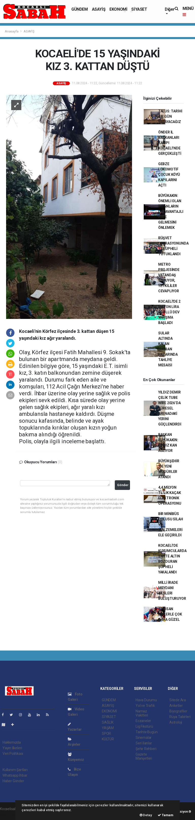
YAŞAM (108, 728)
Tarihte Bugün (147, 732)
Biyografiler (178, 711)
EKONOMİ (118, 9)
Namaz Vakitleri (142, 713)
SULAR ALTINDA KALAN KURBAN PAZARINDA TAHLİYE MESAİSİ (168, 349)
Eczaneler (143, 721)
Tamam (165, 815)
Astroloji (175, 722)
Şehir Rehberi (146, 749)
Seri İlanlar (144, 743)
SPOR (106, 733)
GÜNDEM (79, 9)
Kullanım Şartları (15, 770)
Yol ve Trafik (145, 706)
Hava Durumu (146, 700)
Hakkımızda (12, 742)
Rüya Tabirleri (179, 717)
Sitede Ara (177, 700)
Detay (146, 815)
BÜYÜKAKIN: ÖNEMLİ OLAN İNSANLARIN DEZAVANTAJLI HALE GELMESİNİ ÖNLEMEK (170, 212)
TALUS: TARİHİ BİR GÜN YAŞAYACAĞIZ (170, 116)
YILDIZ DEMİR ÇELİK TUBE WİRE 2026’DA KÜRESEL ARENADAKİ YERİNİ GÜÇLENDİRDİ (169, 408)
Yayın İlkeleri (12, 748)
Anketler (176, 706)
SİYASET (139, 9)
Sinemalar (144, 738)
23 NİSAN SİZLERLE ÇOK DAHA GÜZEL (170, 614)
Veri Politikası (13, 753)
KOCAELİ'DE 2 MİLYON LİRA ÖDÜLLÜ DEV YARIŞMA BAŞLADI (169, 312)
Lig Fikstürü (144, 726)
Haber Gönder (13, 781)
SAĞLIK (107, 722)
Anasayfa (12, 31)
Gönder (122, 485)
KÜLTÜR (108, 739)
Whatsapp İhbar (15, 775)
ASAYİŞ (99, 9)
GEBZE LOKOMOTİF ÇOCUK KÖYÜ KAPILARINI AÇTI (169, 174)
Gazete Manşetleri (144, 756)
